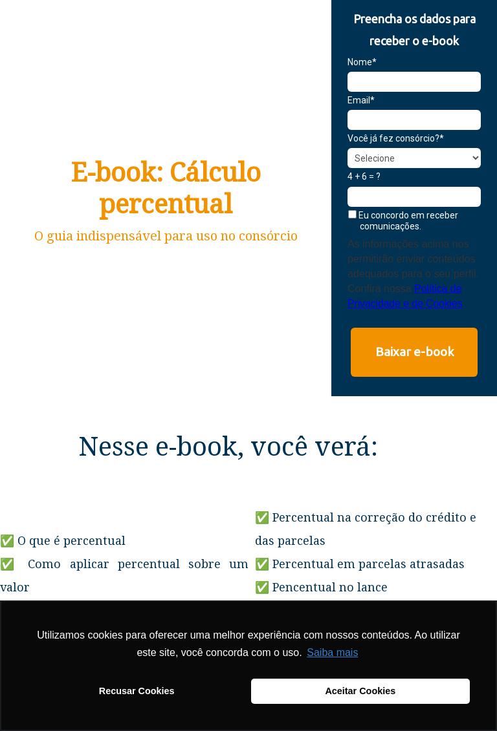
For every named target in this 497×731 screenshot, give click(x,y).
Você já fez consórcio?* (396, 138)
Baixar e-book (414, 351)
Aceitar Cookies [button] (360, 691)
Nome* (362, 62)
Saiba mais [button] (332, 652)
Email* (361, 100)
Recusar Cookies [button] (137, 691)
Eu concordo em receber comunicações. (403, 221)
